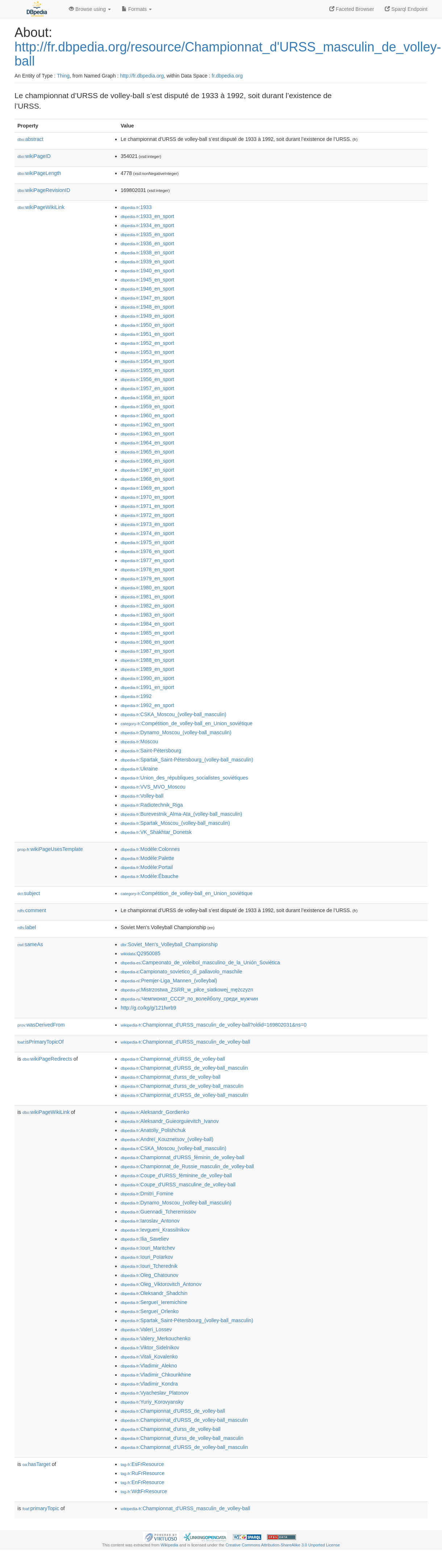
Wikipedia (169, 1545)
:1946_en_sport (147, 289)
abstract (30, 139)
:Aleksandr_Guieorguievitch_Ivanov (170, 1121)
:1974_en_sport (147, 533)
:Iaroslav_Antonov (150, 1221)
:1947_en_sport (147, 298)
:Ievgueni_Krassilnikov (155, 1230)
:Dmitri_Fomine (147, 1193)
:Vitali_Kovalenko (149, 1356)
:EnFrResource (142, 1482)
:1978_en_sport (147, 569)
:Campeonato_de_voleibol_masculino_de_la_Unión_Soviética (200, 962)
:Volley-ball (142, 796)
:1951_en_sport (147, 334)
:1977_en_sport (147, 560)
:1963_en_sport (147, 433)
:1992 (136, 696)
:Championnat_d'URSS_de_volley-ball (173, 1059)
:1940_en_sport (147, 270)
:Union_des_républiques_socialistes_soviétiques (184, 778)
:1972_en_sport (147, 515)
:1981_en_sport (147, 597)
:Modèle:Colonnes (150, 849)
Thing (63, 76)
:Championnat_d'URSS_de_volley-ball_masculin (184, 1068)
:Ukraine (139, 769)
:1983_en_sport (147, 615)
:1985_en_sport (147, 633)
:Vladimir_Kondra (149, 1384)
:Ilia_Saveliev (145, 1239)
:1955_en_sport (147, 370)
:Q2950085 (140, 953)
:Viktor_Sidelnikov (150, 1347)
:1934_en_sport (147, 225)
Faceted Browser (351, 9)
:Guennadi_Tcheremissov (158, 1212)
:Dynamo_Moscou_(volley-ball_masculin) (176, 732)
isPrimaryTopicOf (40, 1042)
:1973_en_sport (147, 524)
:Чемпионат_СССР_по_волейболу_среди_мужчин (189, 999)
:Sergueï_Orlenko (150, 1311)
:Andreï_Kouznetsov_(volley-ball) (167, 1139)
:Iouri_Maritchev (148, 1248)
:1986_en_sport (147, 642)
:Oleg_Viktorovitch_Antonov (161, 1284)
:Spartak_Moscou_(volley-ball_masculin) (175, 823)
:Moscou (139, 741)
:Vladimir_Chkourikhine (156, 1375)
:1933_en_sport (147, 216)
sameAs (30, 944)
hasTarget (36, 1464)
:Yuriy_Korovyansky (152, 1402)
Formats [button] (137, 9)
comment (31, 910)
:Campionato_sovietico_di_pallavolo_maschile (181, 971)
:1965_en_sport (147, 452)
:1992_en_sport (147, 705)
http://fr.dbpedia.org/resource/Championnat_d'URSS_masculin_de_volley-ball (227, 54)
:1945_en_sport (147, 280)
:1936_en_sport (147, 243)
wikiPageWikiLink (40, 207)
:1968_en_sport (147, 479)
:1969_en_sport (147, 488)
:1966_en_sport (147, 461)
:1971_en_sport (147, 506)
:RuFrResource (142, 1473)
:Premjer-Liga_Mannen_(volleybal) (169, 980)
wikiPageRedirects (47, 1059)
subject (28, 893)
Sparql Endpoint (406, 9)
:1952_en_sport (147, 343)
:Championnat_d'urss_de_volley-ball (171, 1077)
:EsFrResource (142, 1464)
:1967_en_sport (147, 470)
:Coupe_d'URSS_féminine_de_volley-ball (176, 1175)
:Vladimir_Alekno (149, 1366)
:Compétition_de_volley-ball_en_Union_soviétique (187, 723)
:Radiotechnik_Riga (152, 805)
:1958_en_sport (147, 397)
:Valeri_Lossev (146, 1329)
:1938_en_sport (147, 252)
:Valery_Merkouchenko (156, 1338)
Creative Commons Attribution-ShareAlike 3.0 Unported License (282, 1545)
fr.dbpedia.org (227, 76)
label (26, 927)
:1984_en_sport (147, 624)
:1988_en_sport (147, 660)
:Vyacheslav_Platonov (155, 1393)
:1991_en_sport (147, 687)
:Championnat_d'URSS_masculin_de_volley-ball (185, 1042)
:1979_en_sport (147, 578)
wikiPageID (34, 156)
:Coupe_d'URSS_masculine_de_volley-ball (178, 1184)
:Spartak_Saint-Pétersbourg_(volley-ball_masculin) (187, 760)
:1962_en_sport (147, 424)
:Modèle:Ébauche (149, 876)
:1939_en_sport (147, 261)
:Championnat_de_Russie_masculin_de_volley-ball (187, 1166)
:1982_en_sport (147, 606)
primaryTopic (40, 1508)
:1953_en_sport (147, 352)
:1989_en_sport (147, 669)
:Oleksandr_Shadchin (154, 1293)
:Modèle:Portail (147, 867)
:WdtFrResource (144, 1491)
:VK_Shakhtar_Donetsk (156, 832)
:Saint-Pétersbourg (151, 750)
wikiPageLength (39, 173)
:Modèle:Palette (147, 858)
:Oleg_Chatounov (149, 1275)
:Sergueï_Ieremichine (154, 1302)
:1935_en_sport (147, 234)
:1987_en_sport (147, 651)
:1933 (136, 207)
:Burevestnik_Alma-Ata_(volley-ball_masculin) (181, 814)
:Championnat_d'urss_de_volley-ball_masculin (182, 1086)
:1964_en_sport (147, 443)
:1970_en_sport (147, 497)
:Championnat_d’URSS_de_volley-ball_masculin (184, 1095)
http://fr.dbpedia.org (142, 76)
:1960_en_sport (147, 415)
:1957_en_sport (147, 388)
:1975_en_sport (147, 542)
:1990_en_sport (147, 678)
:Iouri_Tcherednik (149, 1266)
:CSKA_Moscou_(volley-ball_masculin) (173, 714)
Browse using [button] (90, 9)
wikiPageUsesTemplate (50, 849)
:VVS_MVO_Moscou (153, 787)
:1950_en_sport (147, 325)
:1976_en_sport (147, 551)
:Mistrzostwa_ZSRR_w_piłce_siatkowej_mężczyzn (187, 990)
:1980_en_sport (147, 587)
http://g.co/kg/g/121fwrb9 (148, 1008)
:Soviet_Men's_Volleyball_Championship (169, 944)
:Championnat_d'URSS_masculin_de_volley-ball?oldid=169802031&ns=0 (214, 1025)
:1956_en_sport (147, 379)
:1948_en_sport (147, 307)
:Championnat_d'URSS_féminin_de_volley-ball (182, 1157)
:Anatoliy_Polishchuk (153, 1130)
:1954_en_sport (147, 361)
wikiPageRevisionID (43, 190)
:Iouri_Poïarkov (147, 1257)
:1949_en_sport (147, 316)
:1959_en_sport (147, 406)
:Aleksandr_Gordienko (155, 1112)
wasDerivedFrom (41, 1025)
